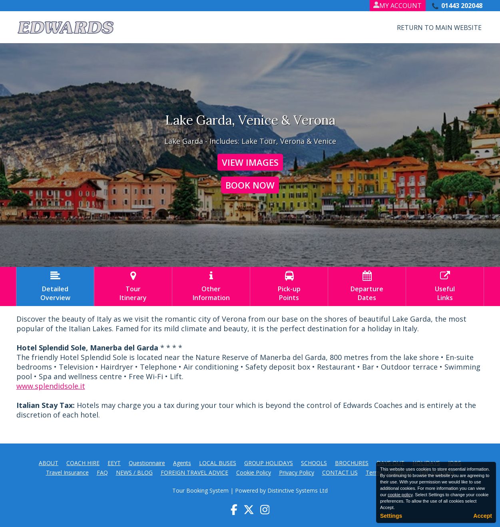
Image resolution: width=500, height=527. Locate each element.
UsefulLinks (445, 286)
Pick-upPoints (289, 286)
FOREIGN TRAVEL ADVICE (194, 472)
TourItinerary (133, 286)
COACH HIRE (83, 463)
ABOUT (48, 463)
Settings (391, 516)
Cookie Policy (253, 472)
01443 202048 (461, 5)
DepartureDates (367, 286)
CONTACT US (340, 472)
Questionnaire (147, 463)
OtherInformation (211, 286)
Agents (182, 463)
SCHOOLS (314, 463)
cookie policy (400, 494)
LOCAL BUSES (217, 463)
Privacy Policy (296, 472)
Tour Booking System (200, 490)
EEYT (114, 463)
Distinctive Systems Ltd (297, 490)
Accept (482, 516)
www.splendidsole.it (50, 386)
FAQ (102, 472)
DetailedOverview (55, 286)
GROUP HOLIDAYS (268, 463)
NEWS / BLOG (134, 472)
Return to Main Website (439, 27)
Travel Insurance (67, 472)
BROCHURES (352, 463)
